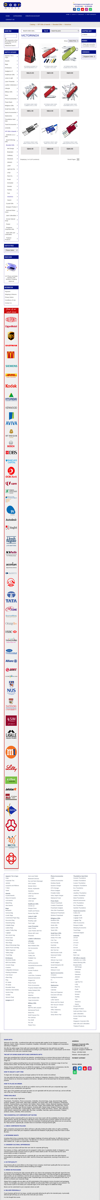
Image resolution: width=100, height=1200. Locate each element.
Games (30, 954)
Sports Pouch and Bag (12, 942)
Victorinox (67, 18)
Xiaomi (8, 194)
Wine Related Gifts (33, 992)
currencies (85, 46)
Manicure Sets (55, 942)
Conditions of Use (10, 294)
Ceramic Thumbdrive (79, 872)
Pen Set (30, 1016)
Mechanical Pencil (33, 1004)
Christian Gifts (55, 917)
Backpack (8, 904)
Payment (7, 285)
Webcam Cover (55, 964)
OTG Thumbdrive (78, 897)
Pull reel (53, 951)
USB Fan (31, 890)
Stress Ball (54, 961)
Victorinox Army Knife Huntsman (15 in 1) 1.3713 (70, 99)
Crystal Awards (10, 889)
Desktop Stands (55, 877)
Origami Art (31, 974)
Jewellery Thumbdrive (79, 887)
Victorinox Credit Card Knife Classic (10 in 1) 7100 (31, 137)
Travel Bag (9, 949)
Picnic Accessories (33, 979)
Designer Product (10, 201)
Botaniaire (9, 146)
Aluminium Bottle (11, 954)
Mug (7, 974)
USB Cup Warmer (33, 887)
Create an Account (28, 14)
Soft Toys (31, 987)
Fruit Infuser (9, 969)
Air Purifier (31, 937)
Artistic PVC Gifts (56, 932)
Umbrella (7, 122)
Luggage (8, 927)
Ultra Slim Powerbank (57, 904)
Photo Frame (32, 977)
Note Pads (54, 1001)
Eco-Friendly (54, 937)
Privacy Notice (9, 291)
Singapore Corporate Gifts (9, 222)
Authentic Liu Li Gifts (10, 129)
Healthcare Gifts (10, 69)
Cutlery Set (31, 949)
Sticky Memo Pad (56, 1009)
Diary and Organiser (57, 986)
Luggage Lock (77, 909)
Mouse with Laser (33, 927)
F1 (51, 974)
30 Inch (75, 942)
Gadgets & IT (9, 65)
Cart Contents (90, 14)
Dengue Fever (32, 902)
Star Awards (9, 899)
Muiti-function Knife (56, 947)
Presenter (31, 930)
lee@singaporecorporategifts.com (83, 3)
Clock (30, 945)
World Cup (54, 976)
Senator (8, 180)
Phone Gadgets (55, 884)
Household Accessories (35, 959)
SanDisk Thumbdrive (79, 902)
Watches (30, 989)
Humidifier (31, 962)
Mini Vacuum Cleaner (57, 999)
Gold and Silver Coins (10, 205)
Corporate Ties (10, 875)
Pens (6, 89)
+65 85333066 (88, 6)
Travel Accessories (10, 118)
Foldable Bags (10, 919)
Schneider (9, 177)
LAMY (8, 160)
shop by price (9, 240)
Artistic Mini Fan (55, 929)
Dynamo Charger (56, 880)
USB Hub (31, 895)
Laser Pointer (32, 922)
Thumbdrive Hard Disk (10, 114)
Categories (14, 14)
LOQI (7, 167)
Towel (7, 884)
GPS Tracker (32, 877)
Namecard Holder (56, 949)
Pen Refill (31, 1014)
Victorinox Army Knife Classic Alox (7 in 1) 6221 (70, 61)
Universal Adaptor (78, 927)
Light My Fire (10, 163)
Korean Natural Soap (10, 214)
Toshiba (8, 184)
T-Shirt (7, 882)
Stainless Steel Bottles (12, 984)
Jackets (8, 877)
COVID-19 (31, 900)
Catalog (32, 18)
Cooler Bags (9, 909)
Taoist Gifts (54, 924)
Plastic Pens (32, 1019)
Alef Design (9, 142)
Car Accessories (33, 942)
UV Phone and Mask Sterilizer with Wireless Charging (11, 272)
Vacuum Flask (10, 991)
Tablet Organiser (10, 944)
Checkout (78, 14)
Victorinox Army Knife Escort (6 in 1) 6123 (50, 99)
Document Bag (10, 914)
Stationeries (8, 110)
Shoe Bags (9, 937)
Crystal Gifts (9, 197)
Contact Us (41, 14)
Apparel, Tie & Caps (9, 50)
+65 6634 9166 (77, 6)
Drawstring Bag (10, 917)
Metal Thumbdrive (78, 892)
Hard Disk (76, 884)
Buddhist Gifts (55, 914)
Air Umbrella (77, 944)
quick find (8, 25)
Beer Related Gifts (33, 940)
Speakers (31, 885)
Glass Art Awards (11, 892)
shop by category (10, 46)
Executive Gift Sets (56, 989)
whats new (8, 251)
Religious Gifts (9, 100)
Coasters (8, 961)
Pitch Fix (8, 170)
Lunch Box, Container (34, 969)
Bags (6, 58)
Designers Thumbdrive (80, 880)
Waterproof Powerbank (57, 907)
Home (6, 14)
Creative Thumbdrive (79, 875)
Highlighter (54, 991)
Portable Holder (55, 887)
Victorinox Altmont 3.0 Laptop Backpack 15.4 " (30, 61)
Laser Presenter (10, 75)
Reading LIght (32, 915)
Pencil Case (9, 932)
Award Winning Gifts (10, 135)
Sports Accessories (10, 106)
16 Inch (75, 932)
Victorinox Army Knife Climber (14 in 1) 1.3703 (30, 99)
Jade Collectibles (10, 209)
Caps (7, 872)
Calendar (53, 984)
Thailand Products (8, 233)
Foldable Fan (32, 952)
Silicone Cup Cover (56, 954)
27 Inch (75, 939)
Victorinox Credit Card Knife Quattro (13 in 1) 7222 (70, 137)
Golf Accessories (33, 957)
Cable (52, 872)
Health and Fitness (33, 905)
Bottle (75, 947)
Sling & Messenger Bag (13, 939)
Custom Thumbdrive (79, 877)
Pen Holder (54, 1006)
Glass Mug (9, 971)
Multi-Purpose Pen (33, 1009)
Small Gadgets (55, 956)
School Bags (9, 934)
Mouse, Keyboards (33, 882)
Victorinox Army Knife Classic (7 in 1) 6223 (50, 61)
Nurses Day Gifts (33, 907)
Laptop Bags (9, 922)
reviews (84, 35)
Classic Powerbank (56, 897)
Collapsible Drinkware (12, 964)
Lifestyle (7, 82)
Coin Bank (31, 947)
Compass (53, 969)
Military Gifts (8, 86)
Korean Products (33, 964)
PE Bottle (8, 979)
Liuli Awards (9, 894)
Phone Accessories (10, 93)
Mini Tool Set (54, 944)
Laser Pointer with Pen (35, 925)
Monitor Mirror (32, 880)
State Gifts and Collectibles (10, 227)
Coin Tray (53, 934)
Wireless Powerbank (57, 909)
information (9, 281)
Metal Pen (31, 1007)
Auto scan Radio (33, 870)
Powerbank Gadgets (57, 902)
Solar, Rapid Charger (57, 889)
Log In (70, 14)
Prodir (8, 173)
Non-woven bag (10, 929)
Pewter (7, 218)
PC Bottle (8, 976)
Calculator (54, 981)
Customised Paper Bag (12, 912)
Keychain (53, 939)
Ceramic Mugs (10, 959)
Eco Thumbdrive (78, 882)
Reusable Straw (10, 981)
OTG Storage (55, 882)
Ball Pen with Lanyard (34, 1002)
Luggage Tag (77, 914)
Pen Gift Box (32, 1012)
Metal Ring (9, 897)
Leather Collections (10, 79)
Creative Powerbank (57, 899)
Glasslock (9, 153)
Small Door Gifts (10, 103)
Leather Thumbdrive (79, 889)
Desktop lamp (32, 912)
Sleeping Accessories (79, 922)
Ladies (30, 967)
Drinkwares (8, 62)
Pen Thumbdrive (78, 899)
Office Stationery (56, 1004)
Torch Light (31, 917)
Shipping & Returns (11, 288)
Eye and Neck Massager (35, 875)
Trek (7, 187)
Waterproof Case (56, 892)
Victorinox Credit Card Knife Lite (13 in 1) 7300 (50, 137)
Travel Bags (76, 924)
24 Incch (75, 937)
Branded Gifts (57, 18)
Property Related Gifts (34, 982)
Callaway (9, 149)
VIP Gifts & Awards (43, 18)
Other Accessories (78, 917)
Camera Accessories (57, 875)
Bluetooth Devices (33, 873)
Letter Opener (55, 994)
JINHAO (8, 156)
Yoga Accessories (33, 994)
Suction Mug (9, 986)
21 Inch (75, 934)
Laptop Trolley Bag (11, 924)
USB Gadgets (32, 892)
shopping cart (87, 25)
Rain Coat (76, 949)
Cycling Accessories (57, 971)
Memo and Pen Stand (57, 996)
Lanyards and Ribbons (12, 880)
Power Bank (8, 96)
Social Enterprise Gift (57, 959)
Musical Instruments (34, 972)
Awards (7, 55)
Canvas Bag (9, 907)
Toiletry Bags (9, 947)
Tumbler (8, 989)
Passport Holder (78, 919)
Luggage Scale (77, 912)
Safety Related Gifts (34, 984)
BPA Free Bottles (11, 956)
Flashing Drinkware (11, 966)
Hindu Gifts (54, 919)
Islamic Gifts (54, 922)
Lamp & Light (9, 72)
